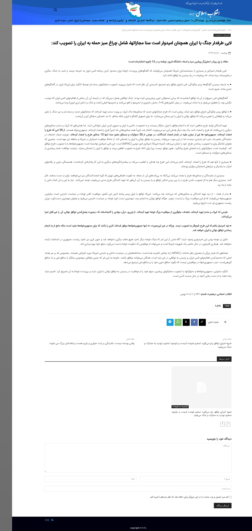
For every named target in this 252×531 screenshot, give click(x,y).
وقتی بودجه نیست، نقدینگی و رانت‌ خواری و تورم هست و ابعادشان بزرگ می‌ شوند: (79, 343)
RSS (35, 520)
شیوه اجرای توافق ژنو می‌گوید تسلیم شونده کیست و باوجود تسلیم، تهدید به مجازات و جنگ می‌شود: (175, 345)
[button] (70, 9)
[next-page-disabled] (210, 423)
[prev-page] (216, 423)
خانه (217, 30)
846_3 (206, 306)
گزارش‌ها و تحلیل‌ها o (179, 30)
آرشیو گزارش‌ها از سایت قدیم (202, 30)
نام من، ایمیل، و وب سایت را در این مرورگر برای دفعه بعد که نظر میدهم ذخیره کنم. (177, 496)
